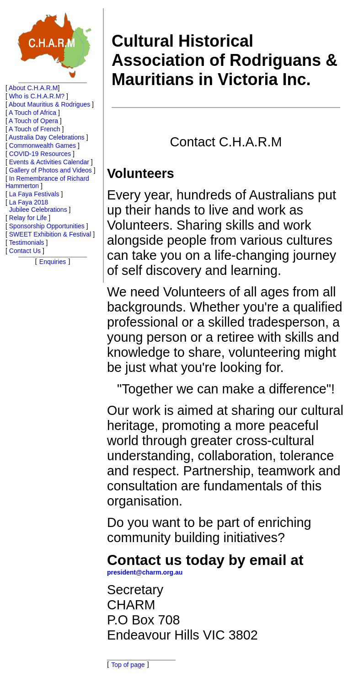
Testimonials (26, 242)
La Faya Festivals (34, 194)
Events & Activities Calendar (49, 162)
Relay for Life (28, 217)
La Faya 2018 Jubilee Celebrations (36, 206)
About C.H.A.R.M (33, 87)
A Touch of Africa (32, 112)
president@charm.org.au (144, 572)
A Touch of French (34, 129)
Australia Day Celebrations (47, 137)
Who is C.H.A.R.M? (36, 96)
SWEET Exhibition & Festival (50, 234)
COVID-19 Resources (40, 153)
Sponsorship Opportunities (47, 226)
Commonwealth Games (42, 145)
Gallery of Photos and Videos (50, 170)
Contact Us (25, 250)
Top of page (128, 664)
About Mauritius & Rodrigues (49, 104)
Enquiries (52, 261)
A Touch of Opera (33, 120)
